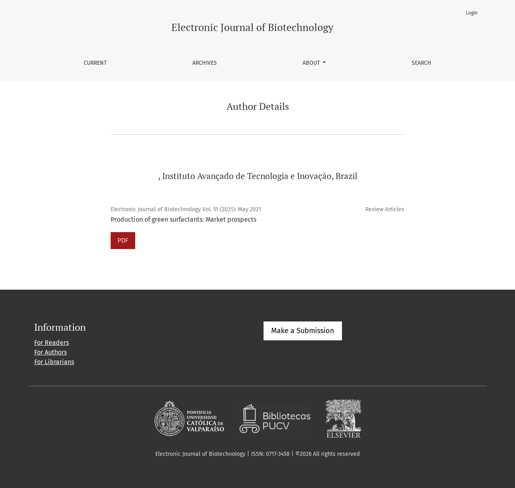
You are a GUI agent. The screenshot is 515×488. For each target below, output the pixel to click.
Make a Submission (302, 330)
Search (421, 63)
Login (472, 13)
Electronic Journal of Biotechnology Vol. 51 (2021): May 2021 (186, 209)
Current (95, 63)
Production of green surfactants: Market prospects (183, 219)
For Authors (50, 352)
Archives (204, 63)
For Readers (51, 342)
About (312, 63)
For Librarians (54, 362)
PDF (122, 240)
